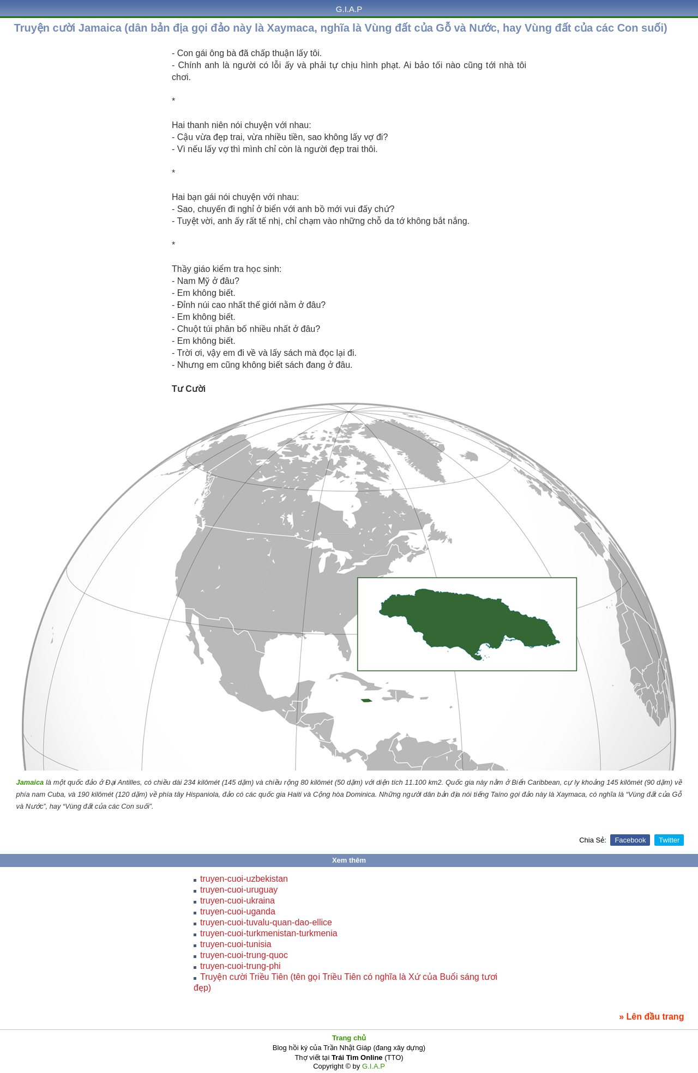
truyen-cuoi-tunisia (236, 944)
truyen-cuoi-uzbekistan (244, 878)
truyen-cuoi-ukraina (237, 900)
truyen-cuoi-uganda (237, 911)
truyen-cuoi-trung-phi (240, 966)
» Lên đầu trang (651, 1016)
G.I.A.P (349, 9)
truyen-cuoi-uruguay (239, 889)
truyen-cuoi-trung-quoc (244, 955)
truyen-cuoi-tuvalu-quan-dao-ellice (266, 922)
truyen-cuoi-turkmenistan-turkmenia (269, 933)
